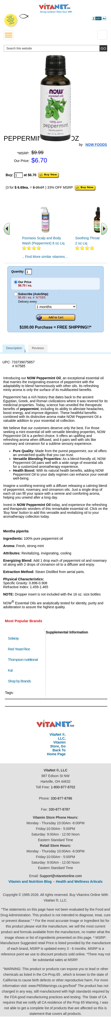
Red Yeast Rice (19, 649)
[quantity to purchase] (18, 175)
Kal (10, 670)
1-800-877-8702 (63, 787)
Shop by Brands (20, 681)
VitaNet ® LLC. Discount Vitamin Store (55, 724)
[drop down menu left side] (8, 35)
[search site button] (103, 48)
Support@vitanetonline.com (61, 876)
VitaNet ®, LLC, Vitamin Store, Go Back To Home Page (56, 744)
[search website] (55, 48)
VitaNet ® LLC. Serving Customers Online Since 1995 (55, 8)
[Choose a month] (55, 306)
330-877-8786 (61, 798)
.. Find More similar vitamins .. (45, 257)
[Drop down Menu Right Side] (102, 35)
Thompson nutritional (23, 659)
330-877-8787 (59, 809)
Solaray (13, 638)
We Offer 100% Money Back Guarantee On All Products (11, 20)
